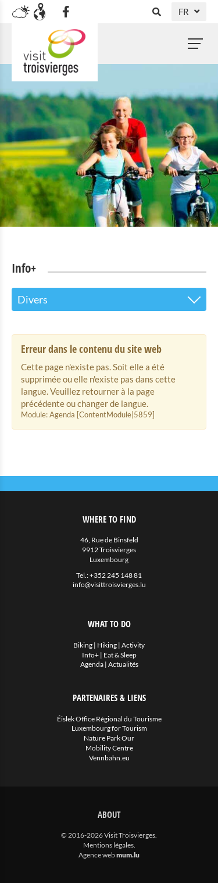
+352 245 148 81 (116, 575)
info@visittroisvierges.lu (109, 584)
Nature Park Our (109, 738)
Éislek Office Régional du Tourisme (109, 718)
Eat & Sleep (120, 654)
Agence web (96, 854)
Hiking (107, 645)
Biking (82, 645)
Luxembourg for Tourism (109, 728)
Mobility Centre (109, 747)
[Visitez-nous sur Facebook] (65, 11)
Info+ (90, 654)
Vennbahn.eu (109, 757)
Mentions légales (108, 845)
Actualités (123, 664)
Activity (133, 645)
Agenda (91, 664)
